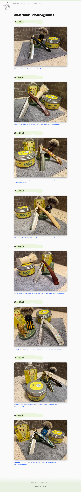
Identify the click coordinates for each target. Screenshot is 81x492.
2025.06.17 (19, 77)
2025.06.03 (19, 133)
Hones (29, 3)
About (41, 3)
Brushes (35, 3)
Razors (23, 3)
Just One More (7, 3)
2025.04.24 (19, 246)
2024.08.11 (19, 415)
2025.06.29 (19, 21)
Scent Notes (16, 3)
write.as (45, 486)
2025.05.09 (19, 190)
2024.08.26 (19, 357)
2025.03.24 (19, 302)
